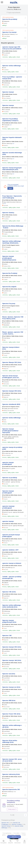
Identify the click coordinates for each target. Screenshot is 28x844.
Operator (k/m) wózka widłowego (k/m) (9, 741)
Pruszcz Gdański (8, 733)
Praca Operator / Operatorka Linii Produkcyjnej (12, 197)
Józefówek (6, 584)
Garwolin (6, 205)
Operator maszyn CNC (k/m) (11, 391)
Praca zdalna (16, 833)
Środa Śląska (7, 36)
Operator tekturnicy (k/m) (11, 774)
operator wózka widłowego (11, 418)
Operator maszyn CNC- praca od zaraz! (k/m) (12, 760)
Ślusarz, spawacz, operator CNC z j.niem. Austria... (12, 333)
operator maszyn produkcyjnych (8, 463)
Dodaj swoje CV (12, 809)
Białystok (6, 368)
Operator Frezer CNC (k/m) (11, 714)
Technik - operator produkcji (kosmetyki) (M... (11, 577)
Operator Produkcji (18, 824)
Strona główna (4, 841)
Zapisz (10, 188)
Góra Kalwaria (7, 98)
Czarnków (6, 69)
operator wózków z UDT (10, 550)
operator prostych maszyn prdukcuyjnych (11, 535)
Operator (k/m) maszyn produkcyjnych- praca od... (11, 376)
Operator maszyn (8, 92)
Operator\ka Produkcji (9, 273)
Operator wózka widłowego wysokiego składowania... (11, 242)
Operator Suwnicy (8, 212)
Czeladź (5, 126)
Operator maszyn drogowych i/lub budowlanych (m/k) (12, 168)
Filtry (14, 837)
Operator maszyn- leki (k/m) (11, 660)
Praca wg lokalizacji (7, 833)
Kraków (5, 234)
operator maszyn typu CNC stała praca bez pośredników (11, 48)
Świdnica (6, 55)
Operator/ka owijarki (9, 286)
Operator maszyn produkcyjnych (8, 492)
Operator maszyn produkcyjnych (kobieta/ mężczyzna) (10, 430)
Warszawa (6, 85)
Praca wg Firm (11, 835)
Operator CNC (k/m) (9, 592)
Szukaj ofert (10, 841)
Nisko (5, 440)
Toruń (5, 628)
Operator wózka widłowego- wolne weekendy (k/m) (11, 606)
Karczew (6, 470)
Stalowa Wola (7, 266)
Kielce (5, 309)
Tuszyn (5, 355)
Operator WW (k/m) (8, 700)
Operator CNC (7, 635)
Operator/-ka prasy (8, 303)
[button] (25, 24)
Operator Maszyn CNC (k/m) (11, 362)
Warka (5, 793)
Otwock (5, 499)
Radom (5, 23)
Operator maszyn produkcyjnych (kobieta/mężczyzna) (9, 258)
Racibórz (6, 145)
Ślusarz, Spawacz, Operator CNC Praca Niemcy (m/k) (12, 318)
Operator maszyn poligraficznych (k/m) (9, 621)
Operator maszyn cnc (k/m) (11, 687)
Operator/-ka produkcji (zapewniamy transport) (10, 119)
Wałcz (5, 421)
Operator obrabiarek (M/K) (11, 404)
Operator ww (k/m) (8, 674)
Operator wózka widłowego (11, 65)
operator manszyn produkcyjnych (8, 507)
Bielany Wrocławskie (9, 410)
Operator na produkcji (9, 477)
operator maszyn (8, 521)
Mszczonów (7, 613)
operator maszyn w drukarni (11, 563)
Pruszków (6, 111)
